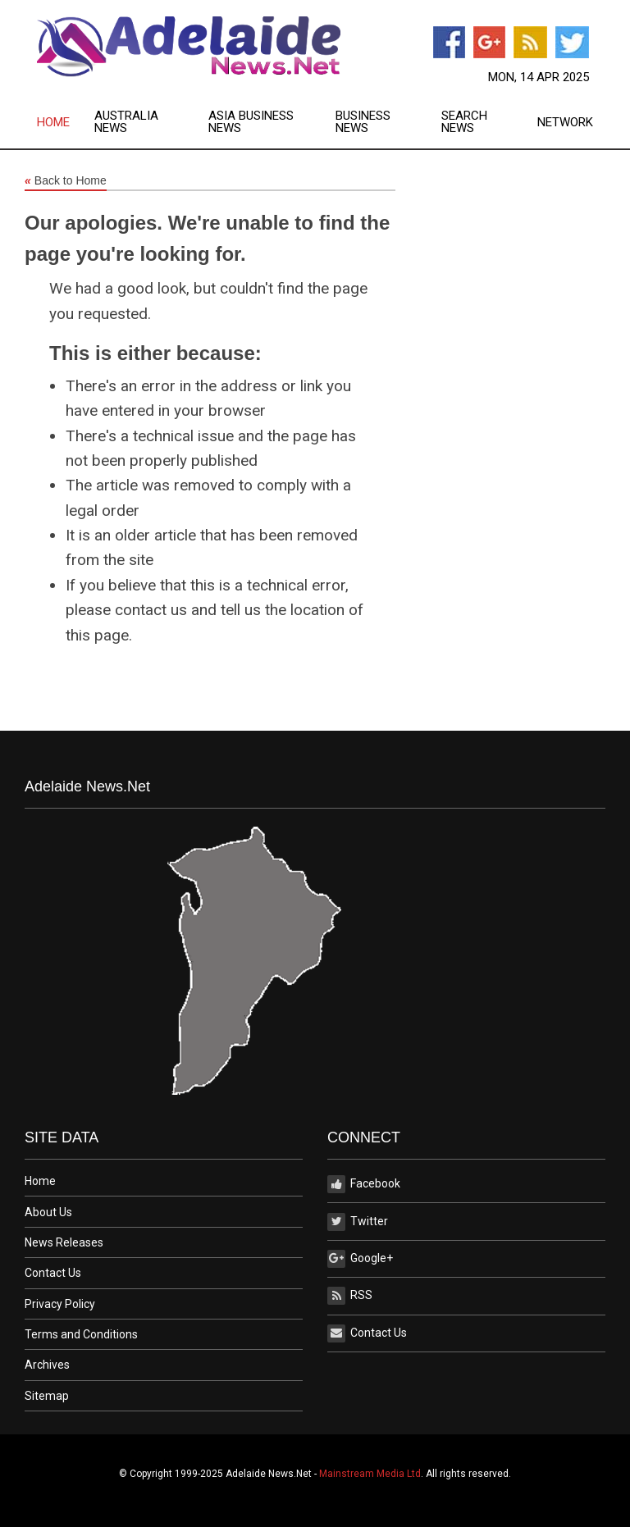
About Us (48, 1212)
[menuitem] (65, 122)
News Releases (64, 1242)
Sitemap (47, 1395)
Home (53, 122)
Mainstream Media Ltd (370, 1473)
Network (565, 122)
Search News (464, 122)
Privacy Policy (60, 1303)
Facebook (363, 1184)
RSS (349, 1296)
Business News (363, 122)
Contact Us (53, 1272)
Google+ (360, 1259)
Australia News (126, 122)
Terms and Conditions (81, 1334)
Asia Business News (251, 122)
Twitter (357, 1222)
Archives (47, 1364)
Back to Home (66, 181)
